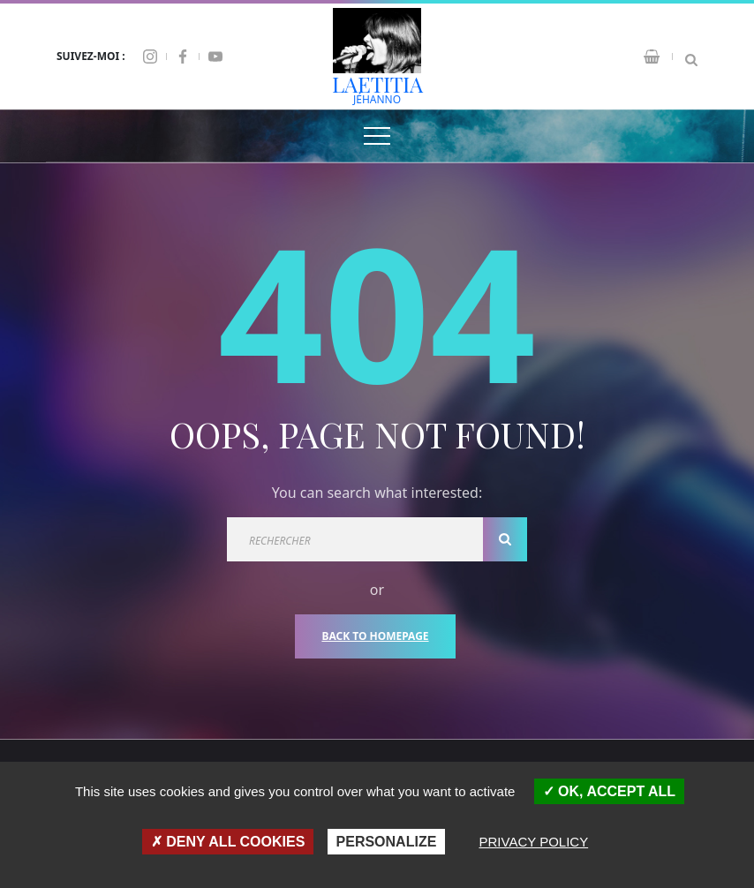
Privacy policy (534, 841)
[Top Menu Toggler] (377, 135)
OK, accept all (609, 791)
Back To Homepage (374, 635)
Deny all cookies (228, 841)
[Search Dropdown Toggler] (691, 56)
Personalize (386, 841)
